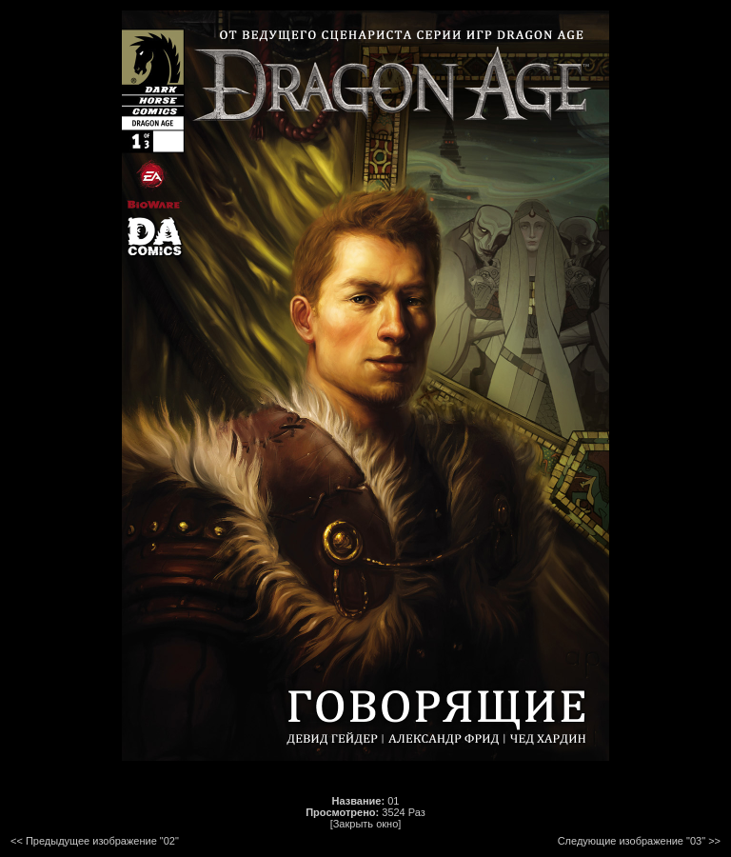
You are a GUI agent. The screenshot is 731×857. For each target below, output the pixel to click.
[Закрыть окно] (366, 823)
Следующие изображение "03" (631, 841)
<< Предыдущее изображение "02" (94, 841)
